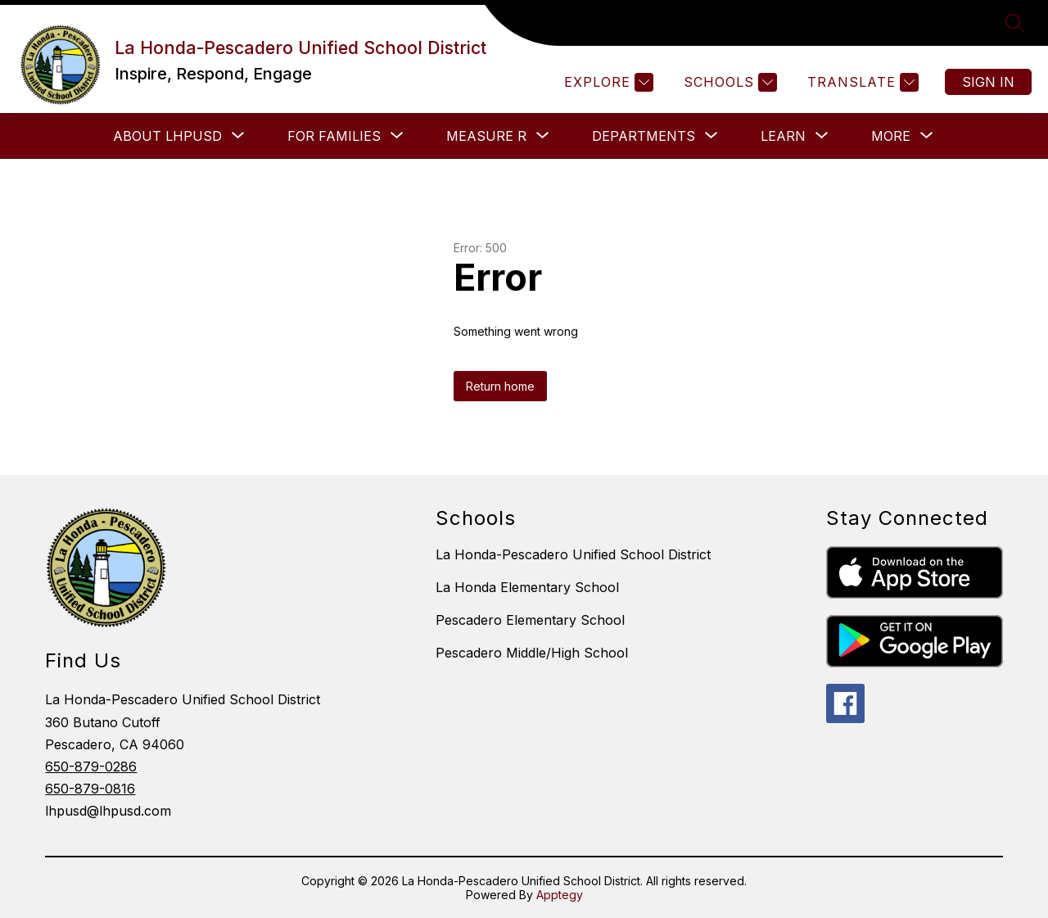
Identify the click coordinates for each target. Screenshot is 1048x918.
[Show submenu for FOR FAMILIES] (334, 136)
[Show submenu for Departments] (643, 136)
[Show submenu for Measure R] (486, 136)
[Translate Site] (861, 82)
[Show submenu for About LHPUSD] (167, 136)
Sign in (988, 82)
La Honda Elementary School (527, 587)
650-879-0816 (90, 788)
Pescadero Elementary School (530, 620)
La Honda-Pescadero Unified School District (573, 554)
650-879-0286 (91, 766)
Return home (500, 386)
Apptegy (559, 895)
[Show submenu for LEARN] (783, 136)
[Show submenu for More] (890, 136)
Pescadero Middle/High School (532, 652)
